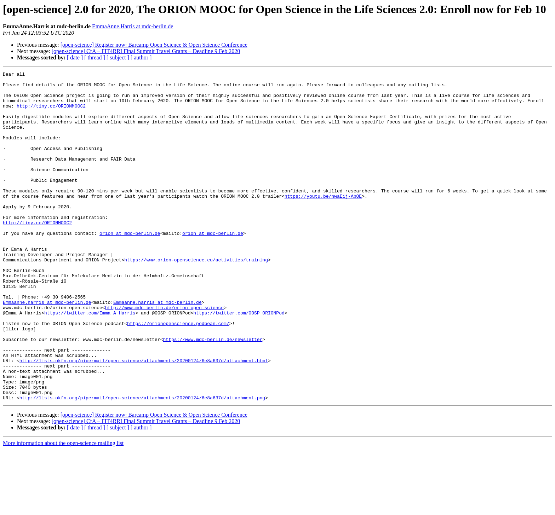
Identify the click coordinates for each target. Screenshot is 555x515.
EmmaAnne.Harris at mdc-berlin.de (132, 26)
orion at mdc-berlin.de (129, 266)
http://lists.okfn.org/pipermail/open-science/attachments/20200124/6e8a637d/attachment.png (142, 463)
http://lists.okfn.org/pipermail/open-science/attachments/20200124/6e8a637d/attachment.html (143, 419)
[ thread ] (94, 57)
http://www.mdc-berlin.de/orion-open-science (164, 355)
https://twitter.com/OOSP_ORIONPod (238, 361)
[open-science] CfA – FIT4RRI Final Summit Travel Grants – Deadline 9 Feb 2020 (146, 51)
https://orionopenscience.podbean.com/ (178, 374)
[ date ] (75, 57)
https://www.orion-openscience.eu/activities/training (196, 298)
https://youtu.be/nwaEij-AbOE (323, 221)
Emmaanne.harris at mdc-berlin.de (47, 349)
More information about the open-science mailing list (63, 509)
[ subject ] (118, 57)
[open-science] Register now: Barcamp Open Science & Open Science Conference (154, 45)
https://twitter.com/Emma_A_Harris (89, 361)
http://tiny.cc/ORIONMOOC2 (51, 113)
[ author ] (141, 57)
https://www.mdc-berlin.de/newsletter (212, 393)
